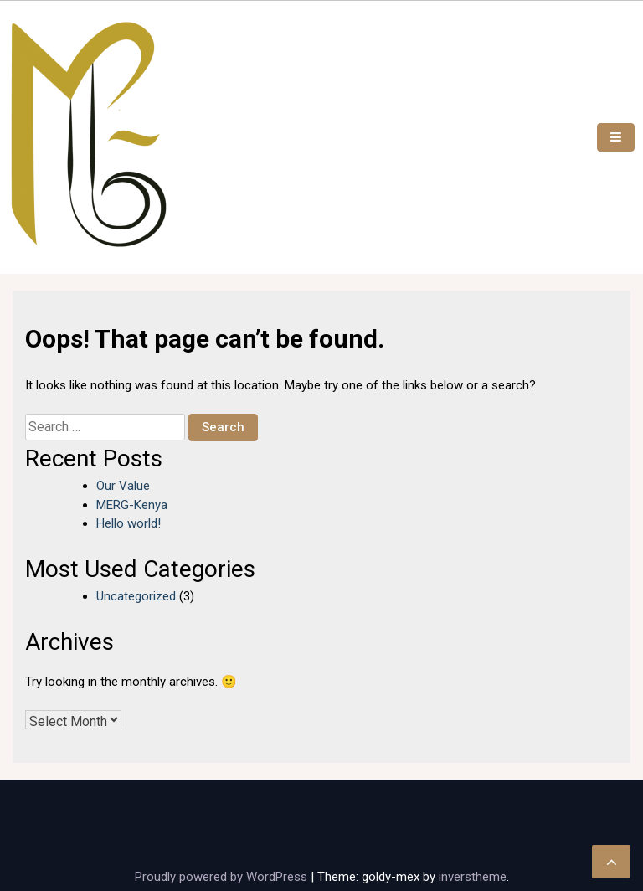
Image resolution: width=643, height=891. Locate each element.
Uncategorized (136, 596)
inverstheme (473, 876)
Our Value (123, 485)
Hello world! (128, 523)
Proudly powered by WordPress (223, 876)
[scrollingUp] (611, 861)
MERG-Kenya (131, 504)
